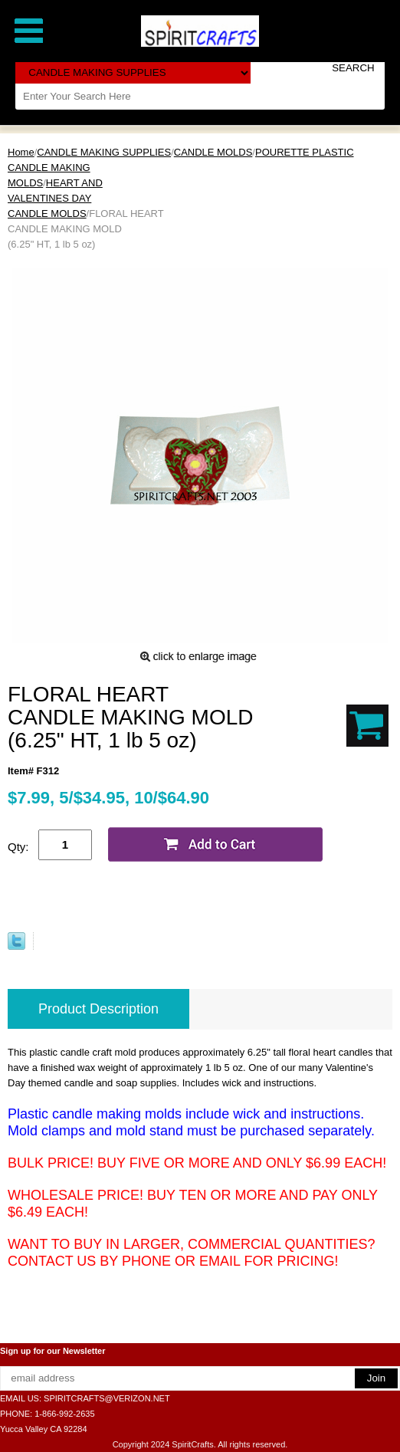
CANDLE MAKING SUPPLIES (104, 152)
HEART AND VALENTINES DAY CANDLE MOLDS (55, 198)
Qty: (18, 846)
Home (21, 152)
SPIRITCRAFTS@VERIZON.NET (107, 1398)
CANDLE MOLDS (213, 152)
